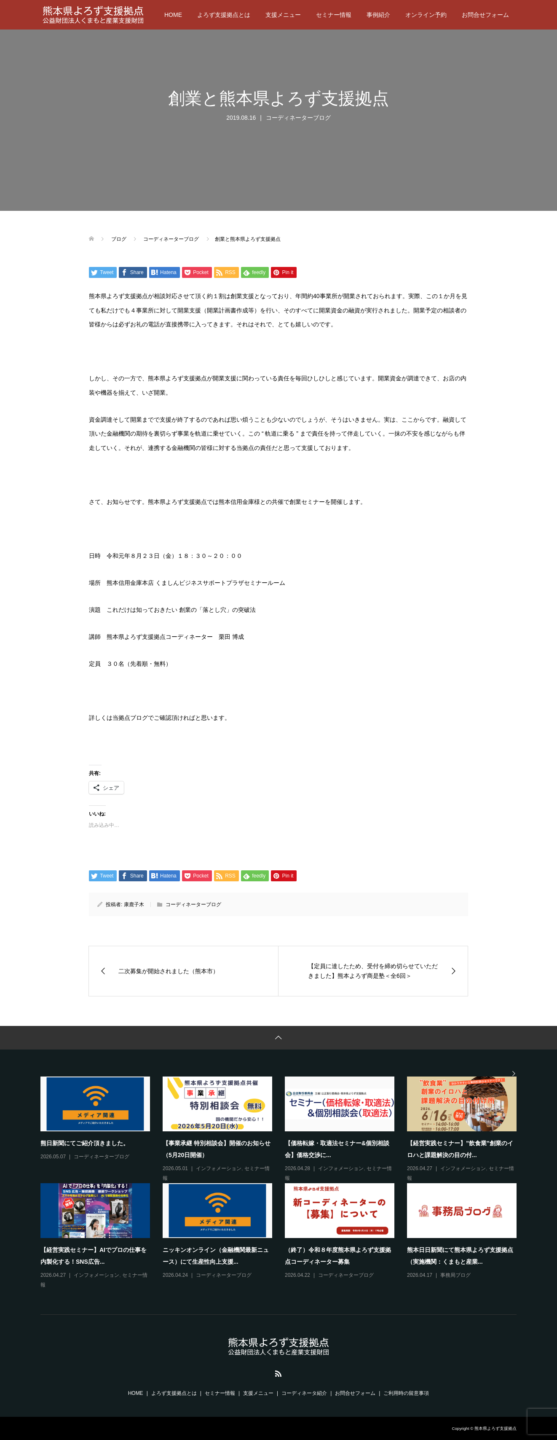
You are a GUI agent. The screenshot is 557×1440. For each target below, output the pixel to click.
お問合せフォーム (485, 14)
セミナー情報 (333, 14)
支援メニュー (283, 14)
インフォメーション (218, 1168)
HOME (173, 14)
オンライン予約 (426, 14)
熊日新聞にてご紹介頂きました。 (84, 1143)
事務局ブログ (455, 1275)
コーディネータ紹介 (304, 1393)
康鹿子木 (134, 904)
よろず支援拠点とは (223, 14)
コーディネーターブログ (298, 117)
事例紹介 (378, 14)
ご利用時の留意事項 (406, 1393)
